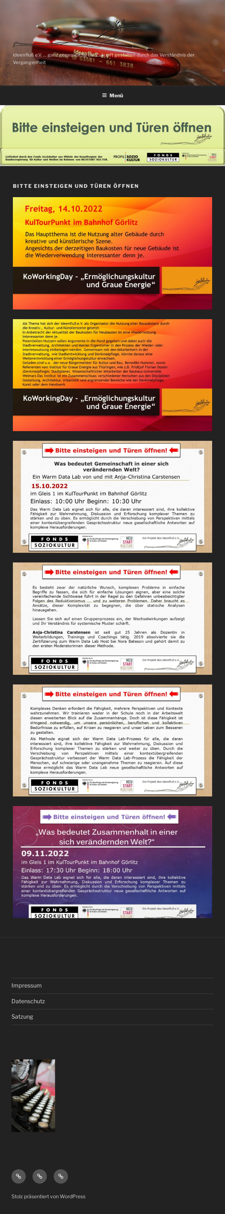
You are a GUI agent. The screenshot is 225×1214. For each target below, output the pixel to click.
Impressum (26, 985)
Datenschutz (28, 1001)
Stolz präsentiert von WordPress (48, 1196)
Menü (112, 95)
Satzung (22, 1016)
